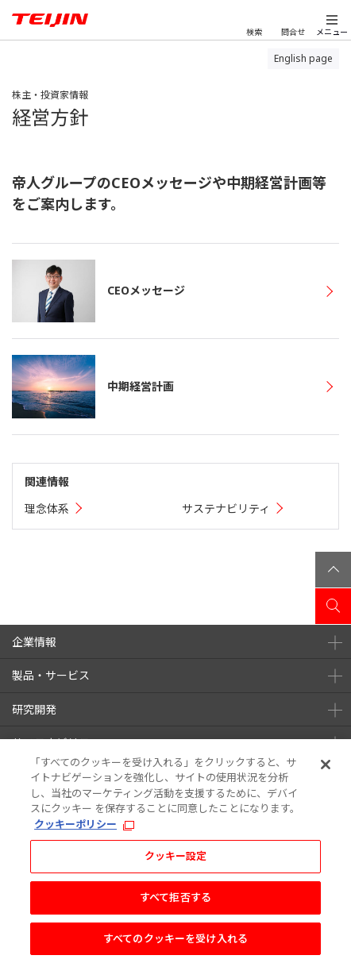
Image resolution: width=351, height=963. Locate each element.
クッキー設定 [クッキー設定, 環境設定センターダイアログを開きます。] (176, 860)
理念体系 (47, 508)
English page (303, 58)
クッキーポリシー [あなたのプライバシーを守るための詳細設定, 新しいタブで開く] (75, 829)
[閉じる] (325, 769)
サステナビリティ (226, 508)
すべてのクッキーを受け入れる (175, 943)
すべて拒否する (175, 902)
